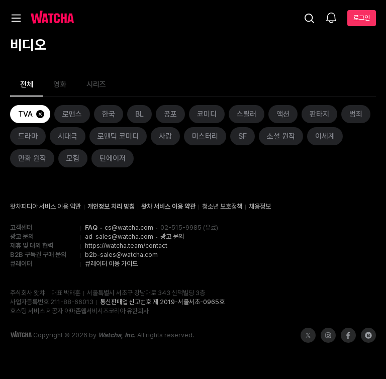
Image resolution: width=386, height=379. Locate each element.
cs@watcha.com (129, 227)
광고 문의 (172, 236)
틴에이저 (113, 158)
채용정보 (260, 206)
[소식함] (331, 19)
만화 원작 (32, 158)
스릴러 (246, 114)
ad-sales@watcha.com (119, 236)
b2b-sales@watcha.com (121, 254)
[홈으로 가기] (52, 18)
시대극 (67, 136)
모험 (72, 158)
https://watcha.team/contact (126, 245)
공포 (170, 114)
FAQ (91, 227)
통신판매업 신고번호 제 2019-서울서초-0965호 (162, 302)
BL (139, 114)
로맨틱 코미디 (118, 136)
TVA (31, 114)
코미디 (207, 114)
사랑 (165, 136)
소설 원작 (281, 136)
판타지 (319, 114)
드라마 (28, 136)
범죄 (355, 114)
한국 (108, 114)
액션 (283, 114)
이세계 (325, 136)
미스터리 (205, 136)
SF (242, 136)
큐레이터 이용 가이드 (111, 263)
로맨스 (72, 114)
